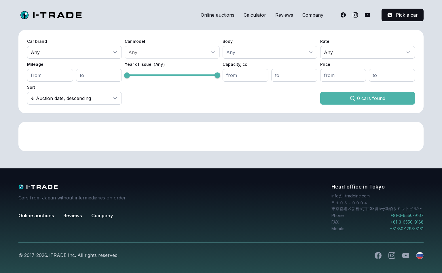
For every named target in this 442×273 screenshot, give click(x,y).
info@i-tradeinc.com (350, 195)
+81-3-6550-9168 (407, 222)
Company (312, 15)
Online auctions (217, 15)
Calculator (255, 15)
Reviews (284, 15)
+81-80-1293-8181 (407, 228)
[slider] (127, 75)
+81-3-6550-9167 (407, 215)
